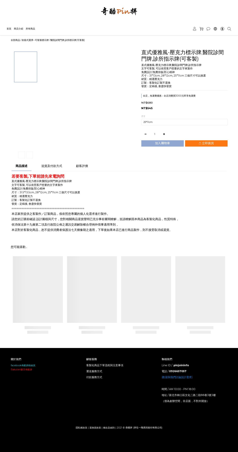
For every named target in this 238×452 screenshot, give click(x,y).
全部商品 (15, 40)
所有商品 (30, 28)
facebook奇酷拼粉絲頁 (23, 365)
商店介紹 (18, 28)
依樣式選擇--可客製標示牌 (35, 40)
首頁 (9, 28)
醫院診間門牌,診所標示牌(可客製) (67, 40)
